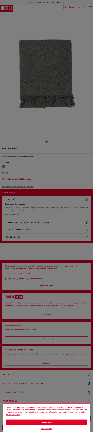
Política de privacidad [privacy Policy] (76, 412)
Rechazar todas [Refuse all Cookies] (46, 428)
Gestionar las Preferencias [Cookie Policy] (47, 412)
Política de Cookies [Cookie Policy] (13, 414)
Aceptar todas (46, 422)
